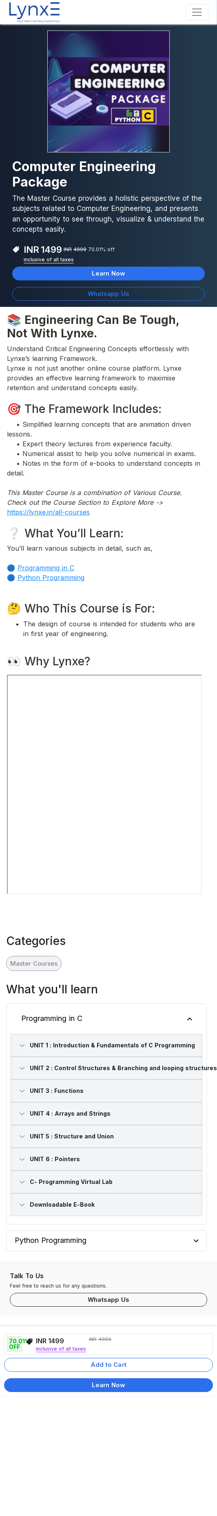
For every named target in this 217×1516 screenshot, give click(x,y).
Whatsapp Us (108, 294)
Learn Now (108, 273)
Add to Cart (108, 1364)
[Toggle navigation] (197, 12)
